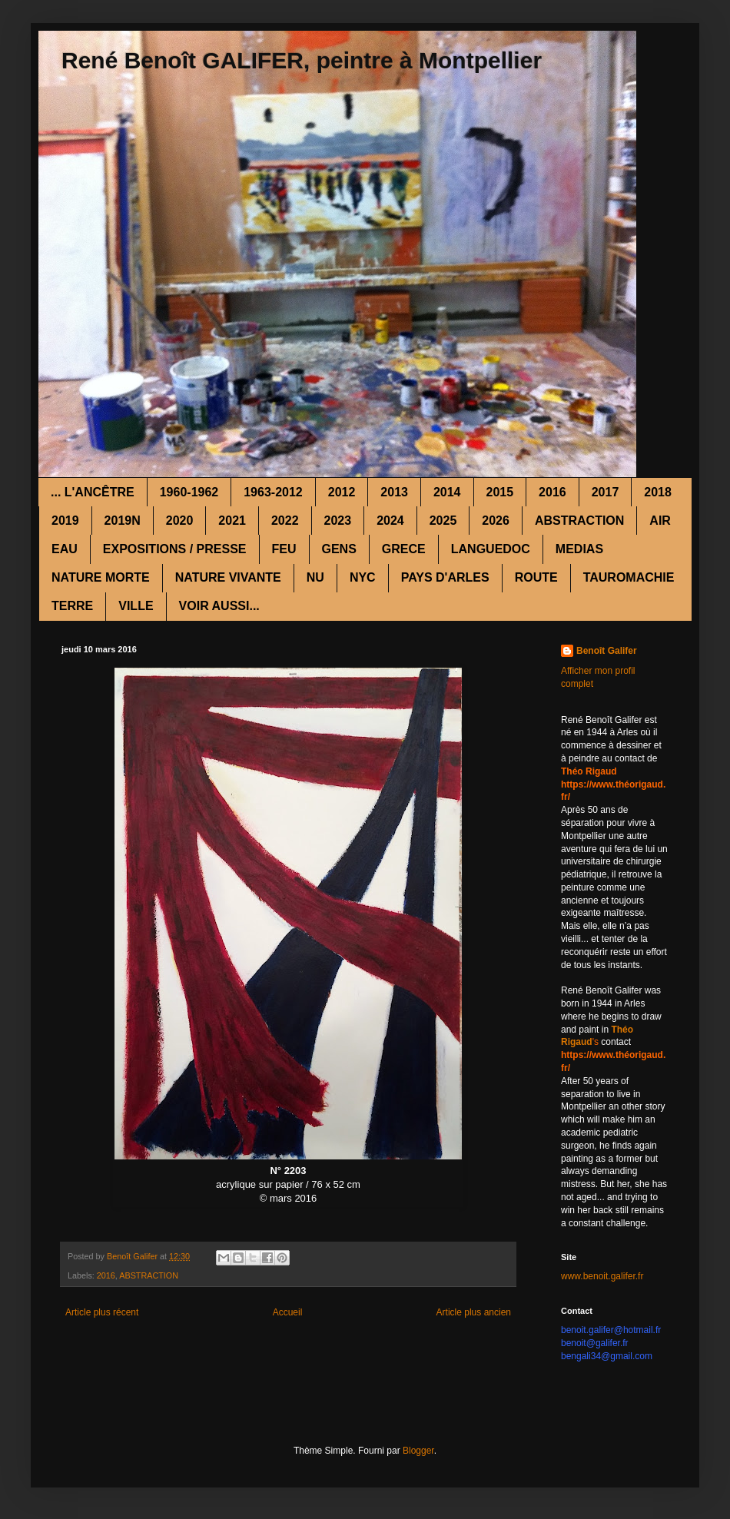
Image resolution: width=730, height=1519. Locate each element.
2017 (605, 492)
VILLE (135, 605)
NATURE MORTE (100, 577)
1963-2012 (273, 492)
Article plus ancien (473, 1312)
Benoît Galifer (606, 650)
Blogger (418, 1450)
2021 (232, 520)
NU (315, 577)
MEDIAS (579, 549)
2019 (65, 520)
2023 (338, 520)
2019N (123, 520)
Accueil (288, 1312)
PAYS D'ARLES (445, 577)
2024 (390, 520)
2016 (552, 492)
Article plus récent (101, 1312)
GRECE (404, 549)
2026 (495, 520)
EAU (64, 549)
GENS (339, 549)
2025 (443, 520)
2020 (180, 520)
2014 (447, 492)
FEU (284, 549)
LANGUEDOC (490, 549)
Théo (622, 1029)
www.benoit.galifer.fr (602, 1276)
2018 (658, 492)
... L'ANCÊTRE (92, 492)
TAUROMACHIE (629, 577)
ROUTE (536, 577)
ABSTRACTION (579, 520)
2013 (394, 492)
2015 (500, 492)
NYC (363, 577)
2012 (342, 492)
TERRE (72, 605)
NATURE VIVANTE (228, 577)
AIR (660, 520)
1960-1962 (189, 492)
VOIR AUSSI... (219, 605)
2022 (285, 520)
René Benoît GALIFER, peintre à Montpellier (301, 60)
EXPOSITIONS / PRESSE (175, 549)
